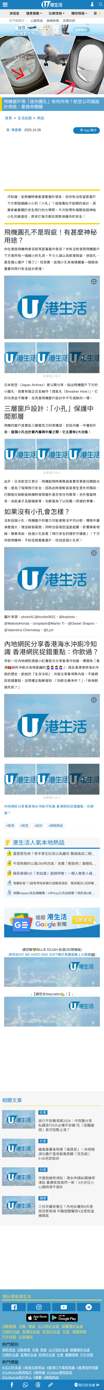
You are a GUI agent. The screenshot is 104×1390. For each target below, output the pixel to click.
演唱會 (14, 13)
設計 (39, 825)
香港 (11, 825)
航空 (25, 825)
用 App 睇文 (88, 130)
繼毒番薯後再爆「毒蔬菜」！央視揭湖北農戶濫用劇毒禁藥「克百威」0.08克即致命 (66, 1154)
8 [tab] (55, 35)
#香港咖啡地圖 (87, 1367)
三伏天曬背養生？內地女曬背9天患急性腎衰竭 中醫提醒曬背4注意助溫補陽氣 (66, 1211)
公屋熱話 (36, 20)
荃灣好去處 (31, 1332)
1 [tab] (43, 30)
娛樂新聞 (53, 20)
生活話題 (25, 118)
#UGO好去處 (11, 1367)
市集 (22, 1326)
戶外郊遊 (9, 1337)
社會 (43, 1112)
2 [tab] (47, 30)
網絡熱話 (56, 825)
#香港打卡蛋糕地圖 (60, 1367)
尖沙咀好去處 (48, 1326)
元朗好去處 (11, 1332)
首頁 (8, 118)
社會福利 (26, 1337)
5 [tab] (59, 30)
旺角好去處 (51, 1332)
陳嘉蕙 (16, 130)
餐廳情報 (79, 1332)
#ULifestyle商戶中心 (17, 1377)
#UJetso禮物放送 (59, 1372)
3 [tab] (51, 30)
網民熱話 (8, 1350)
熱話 (40, 118)
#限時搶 (39, 1372)
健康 (43, 1198)
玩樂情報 (55, 13)
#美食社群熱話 (34, 1367)
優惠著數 (32, 13)
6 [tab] (63, 30)
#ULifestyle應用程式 (17, 1372)
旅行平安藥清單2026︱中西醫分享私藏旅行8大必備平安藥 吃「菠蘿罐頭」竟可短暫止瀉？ (66, 1125)
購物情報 (78, 13)
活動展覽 (9, 1326)
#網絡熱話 (51, 1377)
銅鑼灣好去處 (72, 1326)
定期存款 (69, 20)
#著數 (37, 1377)
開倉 (31, 1326)
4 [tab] (55, 30)
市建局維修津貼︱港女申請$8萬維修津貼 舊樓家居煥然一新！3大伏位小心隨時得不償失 (66, 1182)
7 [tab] (51, 35)
